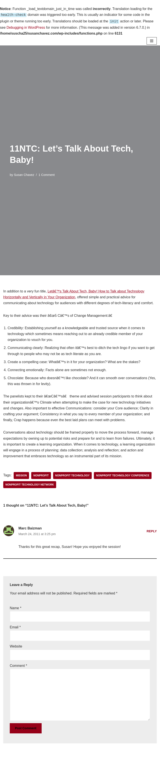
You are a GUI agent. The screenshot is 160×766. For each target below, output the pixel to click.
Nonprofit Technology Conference (122, 474)
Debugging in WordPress (26, 26)
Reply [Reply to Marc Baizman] (152, 530)
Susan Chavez (24, 174)
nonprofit (41, 474)
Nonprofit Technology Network (29, 483)
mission (21, 474)
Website (16, 645)
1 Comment (47, 174)
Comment (18, 665)
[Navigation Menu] (152, 40)
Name (15, 607)
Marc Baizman (30, 527)
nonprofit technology (72, 474)
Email (15, 626)
